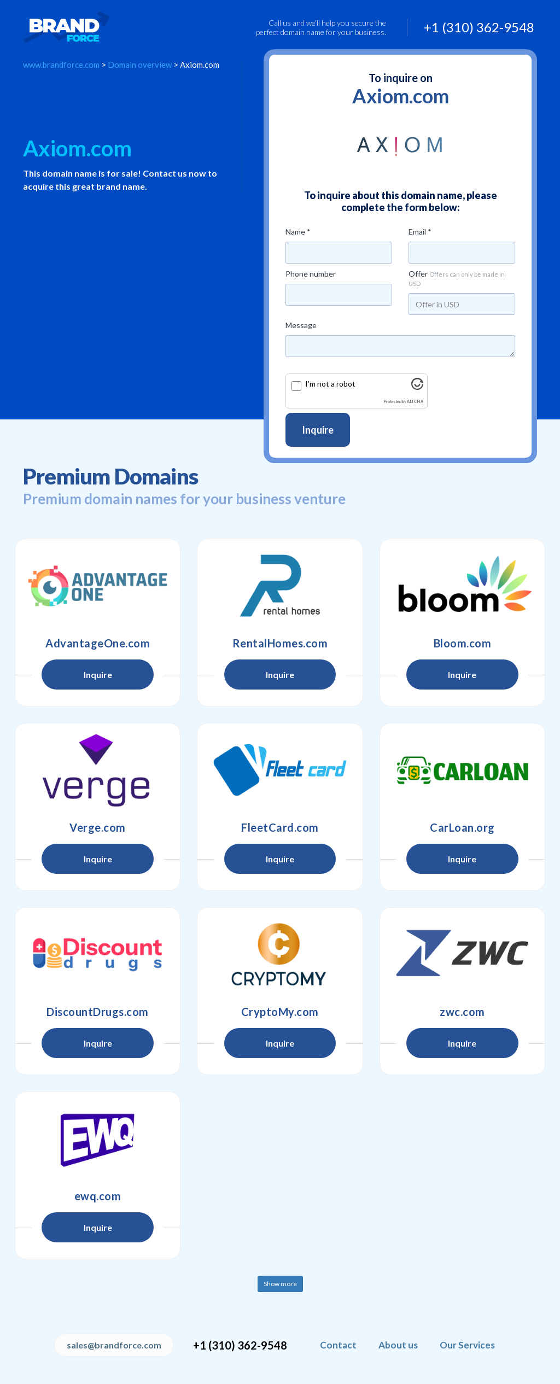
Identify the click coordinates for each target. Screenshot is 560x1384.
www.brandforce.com (61, 64)
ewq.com (97, 1195)
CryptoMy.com (280, 1011)
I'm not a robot (330, 383)
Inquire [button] (98, 674)
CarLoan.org (462, 827)
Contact (338, 1345)
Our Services (467, 1345)
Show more (280, 1284)
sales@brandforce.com (114, 1345)
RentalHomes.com (280, 643)
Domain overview (140, 64)
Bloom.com (463, 643)
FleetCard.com (280, 827)
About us (398, 1345)
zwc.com (462, 1011)
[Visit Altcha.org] (417, 387)
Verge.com (97, 827)
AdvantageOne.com (97, 643)
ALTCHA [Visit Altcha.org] (415, 401)
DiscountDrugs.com (97, 1011)
